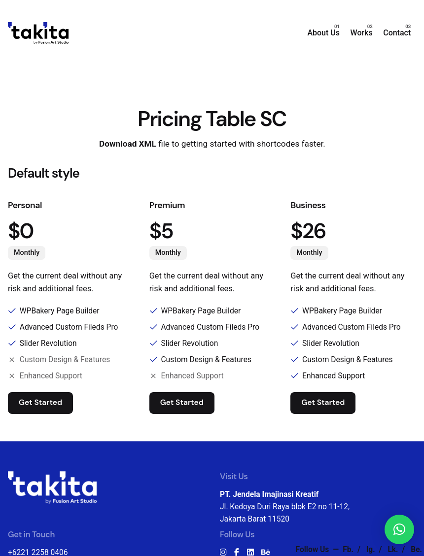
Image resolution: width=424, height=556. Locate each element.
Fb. (349, 549)
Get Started (40, 402)
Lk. (394, 549)
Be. (416, 549)
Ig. (371, 549)
